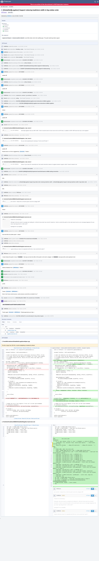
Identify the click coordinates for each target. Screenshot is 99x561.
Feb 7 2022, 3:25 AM (26, 192)
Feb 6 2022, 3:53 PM (21, 185)
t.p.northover (7, 28)
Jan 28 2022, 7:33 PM (92, 182)
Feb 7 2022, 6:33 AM (38, 271)
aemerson (6, 24)
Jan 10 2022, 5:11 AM (38, 60)
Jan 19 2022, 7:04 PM (24, 135)
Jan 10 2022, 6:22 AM (29, 71)
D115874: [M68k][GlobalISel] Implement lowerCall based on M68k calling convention (38, 171)
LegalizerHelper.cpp (11, 330)
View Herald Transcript (29, 49)
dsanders (6, 29)
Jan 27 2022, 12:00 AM (22, 174)
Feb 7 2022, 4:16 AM (29, 206)
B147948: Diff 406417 (28, 271)
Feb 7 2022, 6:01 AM (29, 264)
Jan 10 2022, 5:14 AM (54, 65)
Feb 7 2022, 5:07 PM (21, 301)
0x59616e (9, 16)
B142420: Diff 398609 (28, 79)
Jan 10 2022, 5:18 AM (55, 68)
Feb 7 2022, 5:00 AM (29, 231)
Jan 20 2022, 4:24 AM (33, 145)
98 (4, 201)
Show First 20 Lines (18, 348)
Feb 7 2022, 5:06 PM (45, 297)
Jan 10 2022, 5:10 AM (22, 46)
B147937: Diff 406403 (28, 260)
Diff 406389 (21, 206)
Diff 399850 (21, 114)
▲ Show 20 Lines (17, 418)
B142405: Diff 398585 (28, 60)
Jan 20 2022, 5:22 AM (38, 168)
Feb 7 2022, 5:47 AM (38, 260)
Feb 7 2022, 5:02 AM (42, 238)
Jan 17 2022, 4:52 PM (23, 124)
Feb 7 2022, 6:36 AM (22, 274)
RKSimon (6, 31)
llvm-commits (19, 57)
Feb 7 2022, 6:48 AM (23, 280)
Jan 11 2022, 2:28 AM (42, 95)
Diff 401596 (21, 145)
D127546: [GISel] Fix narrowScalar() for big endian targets (30, 316)
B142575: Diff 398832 (28, 92)
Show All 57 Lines (27, 425)
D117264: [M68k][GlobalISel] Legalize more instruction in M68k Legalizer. (33, 101)
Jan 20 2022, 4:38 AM (24, 158)
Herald (5, 49)
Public (11, 12)
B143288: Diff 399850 (28, 121)
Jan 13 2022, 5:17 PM (29, 106)
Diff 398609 (21, 71)
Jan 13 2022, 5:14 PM (56, 101)
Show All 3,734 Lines (26, 418)
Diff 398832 (21, 85)
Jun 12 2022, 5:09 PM (48, 316)
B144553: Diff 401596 (28, 168)
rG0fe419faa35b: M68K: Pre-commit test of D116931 (27, 297)
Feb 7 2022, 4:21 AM (24, 213)
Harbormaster (7, 60)
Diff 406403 (21, 231)
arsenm (6, 26)
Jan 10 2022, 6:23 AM (38, 79)
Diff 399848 (21, 106)
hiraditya (18, 49)
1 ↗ (4, 130)
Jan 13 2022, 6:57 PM (38, 121)
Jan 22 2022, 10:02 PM (64, 171)
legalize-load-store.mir (12, 333)
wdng (17, 98)
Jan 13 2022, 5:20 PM (29, 114)
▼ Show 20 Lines (35, 348)
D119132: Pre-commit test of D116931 (28, 238)
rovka (22, 49)
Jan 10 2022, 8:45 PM (29, 85)
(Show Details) (27, 63)
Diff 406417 (21, 264)
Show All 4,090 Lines (27, 348)
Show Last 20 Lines (35, 418)
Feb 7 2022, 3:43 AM (24, 195)
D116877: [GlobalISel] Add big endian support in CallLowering (34, 65)
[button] (97, 1)
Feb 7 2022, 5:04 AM (21, 253)
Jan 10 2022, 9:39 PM (38, 92)
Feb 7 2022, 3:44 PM (21, 288)
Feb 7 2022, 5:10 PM (21, 308)
